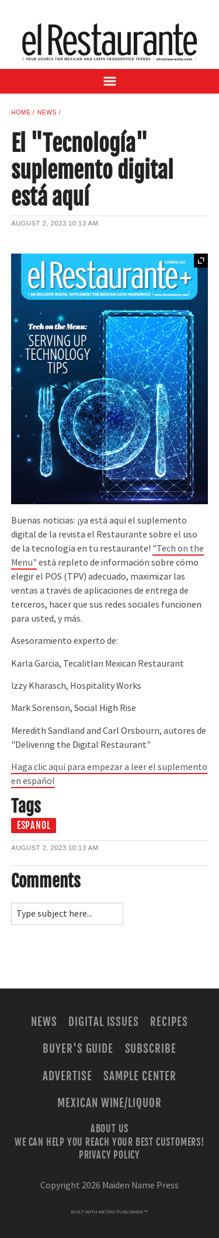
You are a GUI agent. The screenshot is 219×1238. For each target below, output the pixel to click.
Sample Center (139, 1076)
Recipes (169, 1022)
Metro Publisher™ (123, 1212)
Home (20, 112)
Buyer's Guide (78, 1049)
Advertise (67, 1076)
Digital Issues (103, 1022)
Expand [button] (201, 261)
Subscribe (151, 1049)
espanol (34, 825)
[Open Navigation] (109, 81)
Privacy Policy (109, 1155)
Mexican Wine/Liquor (109, 1103)
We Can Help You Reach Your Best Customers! (109, 1141)
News (47, 112)
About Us (109, 1129)
